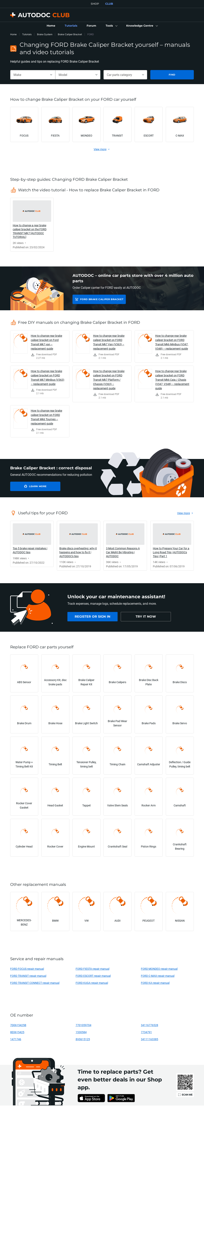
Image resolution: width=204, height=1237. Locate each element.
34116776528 (149, 1025)
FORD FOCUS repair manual (27, 969)
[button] (111, 26)
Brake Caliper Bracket (70, 34)
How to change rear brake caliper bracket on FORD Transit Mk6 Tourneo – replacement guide (46, 417)
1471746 (15, 1039)
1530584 (81, 1032)
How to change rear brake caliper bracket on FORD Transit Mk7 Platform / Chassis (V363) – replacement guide (108, 379)
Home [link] (13, 34)
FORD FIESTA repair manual (92, 969)
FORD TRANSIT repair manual (28, 976)
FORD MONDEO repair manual (159, 969)
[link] (51, 26)
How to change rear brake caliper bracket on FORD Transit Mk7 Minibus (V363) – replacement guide (47, 377)
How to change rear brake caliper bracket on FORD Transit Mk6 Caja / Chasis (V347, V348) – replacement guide (172, 379)
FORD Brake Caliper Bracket (101, 299)
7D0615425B (18, 1025)
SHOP (95, 3)
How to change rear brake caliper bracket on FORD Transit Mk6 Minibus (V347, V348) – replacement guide (171, 342)
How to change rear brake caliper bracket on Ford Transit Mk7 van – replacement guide (46, 342)
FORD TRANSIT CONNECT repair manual (34, 983)
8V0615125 (83, 1039)
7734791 (146, 1032)
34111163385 (149, 1039)
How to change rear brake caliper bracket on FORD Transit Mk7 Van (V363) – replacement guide (108, 342)
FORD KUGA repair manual (92, 983)
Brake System (44, 34)
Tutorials (27, 34)
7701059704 (83, 1025)
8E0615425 (17, 1032)
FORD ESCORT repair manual (93, 976)
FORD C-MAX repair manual (157, 976)
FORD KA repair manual (155, 983)
